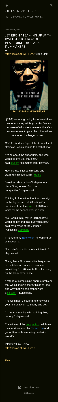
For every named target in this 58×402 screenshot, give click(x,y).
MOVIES (17, 16)
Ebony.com (28, 237)
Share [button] (7, 360)
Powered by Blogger (29, 387)
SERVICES (28, 16)
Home (8, 16)
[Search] (51, 5)
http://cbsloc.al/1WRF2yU (20, 53)
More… (39, 16)
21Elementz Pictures (21, 11)
